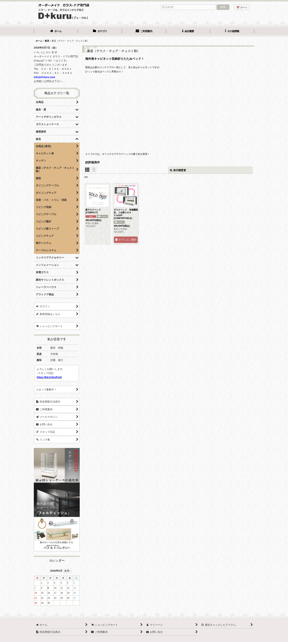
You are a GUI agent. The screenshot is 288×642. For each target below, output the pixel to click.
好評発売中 (92, 162)
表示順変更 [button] (178, 170)
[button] (232, 31)
